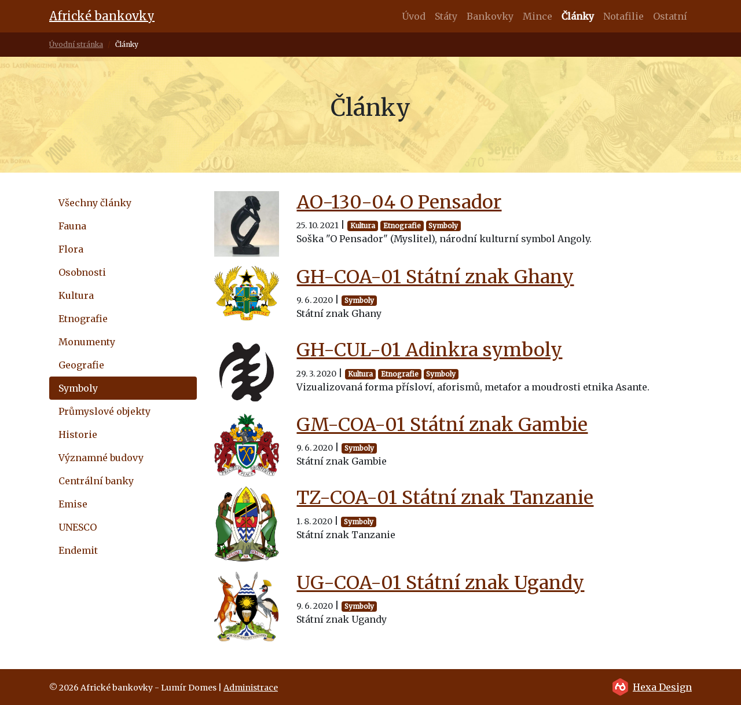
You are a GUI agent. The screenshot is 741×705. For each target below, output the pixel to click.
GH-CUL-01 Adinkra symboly (429, 349)
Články (578, 16)
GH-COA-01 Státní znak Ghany (435, 276)
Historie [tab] (77, 434)
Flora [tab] (70, 249)
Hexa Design (662, 687)
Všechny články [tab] (94, 203)
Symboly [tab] (78, 388)
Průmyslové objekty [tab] (104, 411)
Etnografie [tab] (83, 318)
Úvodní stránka (76, 44)
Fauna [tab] (72, 226)
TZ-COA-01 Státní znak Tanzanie (444, 497)
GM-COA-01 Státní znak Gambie (442, 424)
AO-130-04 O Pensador (398, 202)
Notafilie (623, 16)
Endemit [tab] (78, 550)
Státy (446, 16)
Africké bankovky (102, 16)
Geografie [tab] (81, 365)
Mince (537, 16)
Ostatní (670, 16)
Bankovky (490, 16)
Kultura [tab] (76, 295)
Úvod (413, 16)
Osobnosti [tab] (82, 272)
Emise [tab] (72, 504)
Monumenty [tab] (86, 342)
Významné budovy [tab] (101, 457)
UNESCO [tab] (77, 527)
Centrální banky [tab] (96, 481)
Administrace (250, 687)
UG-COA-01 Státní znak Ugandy (440, 582)
